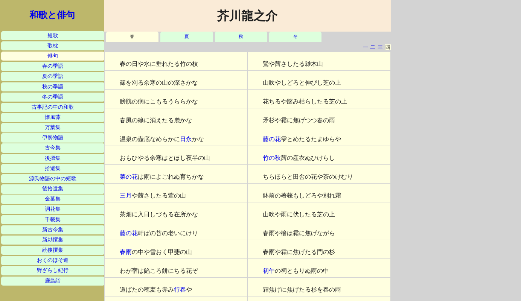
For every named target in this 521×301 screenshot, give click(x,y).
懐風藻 (53, 117)
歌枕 (52, 46)
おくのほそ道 (53, 260)
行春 (180, 289)
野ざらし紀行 (53, 270)
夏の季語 (52, 76)
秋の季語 (52, 87)
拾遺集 (53, 168)
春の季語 (52, 66)
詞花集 (53, 209)
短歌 (52, 35)
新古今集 (52, 230)
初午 (269, 271)
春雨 (126, 252)
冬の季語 (52, 97)
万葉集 (53, 127)
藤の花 (129, 233)
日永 (186, 139)
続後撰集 (52, 250)
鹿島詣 (53, 281)
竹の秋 (272, 158)
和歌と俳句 (52, 15)
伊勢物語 (52, 137)
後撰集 (53, 158)
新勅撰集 (52, 240)
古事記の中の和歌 (53, 107)
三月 (126, 195)
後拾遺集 (52, 189)
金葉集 (53, 199)
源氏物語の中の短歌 (52, 178)
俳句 (52, 56)
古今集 (53, 147)
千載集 (53, 219)
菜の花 (129, 176)
